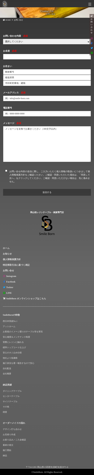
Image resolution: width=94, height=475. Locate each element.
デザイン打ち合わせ (12, 429)
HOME (8, 20)
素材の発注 (8, 445)
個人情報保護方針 (12, 259)
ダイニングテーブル (12, 391)
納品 (5, 455)
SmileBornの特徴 (11, 315)
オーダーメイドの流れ (14, 423)
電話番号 (7, 108)
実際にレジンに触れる (13, 342)
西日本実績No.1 (10, 321)
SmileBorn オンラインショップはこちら (24, 298)
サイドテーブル (10, 401)
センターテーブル (11, 396)
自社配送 (7, 368)
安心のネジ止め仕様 (12, 353)
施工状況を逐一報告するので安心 (18, 363)
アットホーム (9, 326)
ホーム (6, 248)
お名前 (10, 51)
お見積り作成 (9, 434)
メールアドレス (14, 92)
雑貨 (5, 412)
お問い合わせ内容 (15, 36)
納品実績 (7, 385)
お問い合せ (8, 270)
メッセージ (12, 123)
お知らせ (7, 254)
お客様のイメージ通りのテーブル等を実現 (23, 332)
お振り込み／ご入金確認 (14, 440)
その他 (6, 407)
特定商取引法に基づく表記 (16, 265)
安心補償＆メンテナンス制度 (16, 337)
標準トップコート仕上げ (14, 347)
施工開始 (7, 450)
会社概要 (7, 374)
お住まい (7, 66)
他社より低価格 (10, 358)
